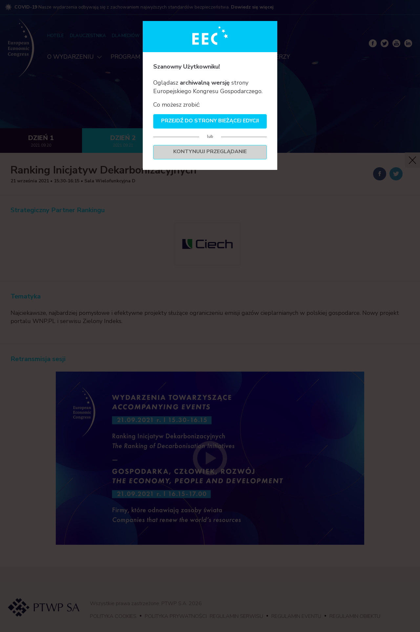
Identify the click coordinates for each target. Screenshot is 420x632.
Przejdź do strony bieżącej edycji (210, 120)
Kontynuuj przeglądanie (210, 151)
